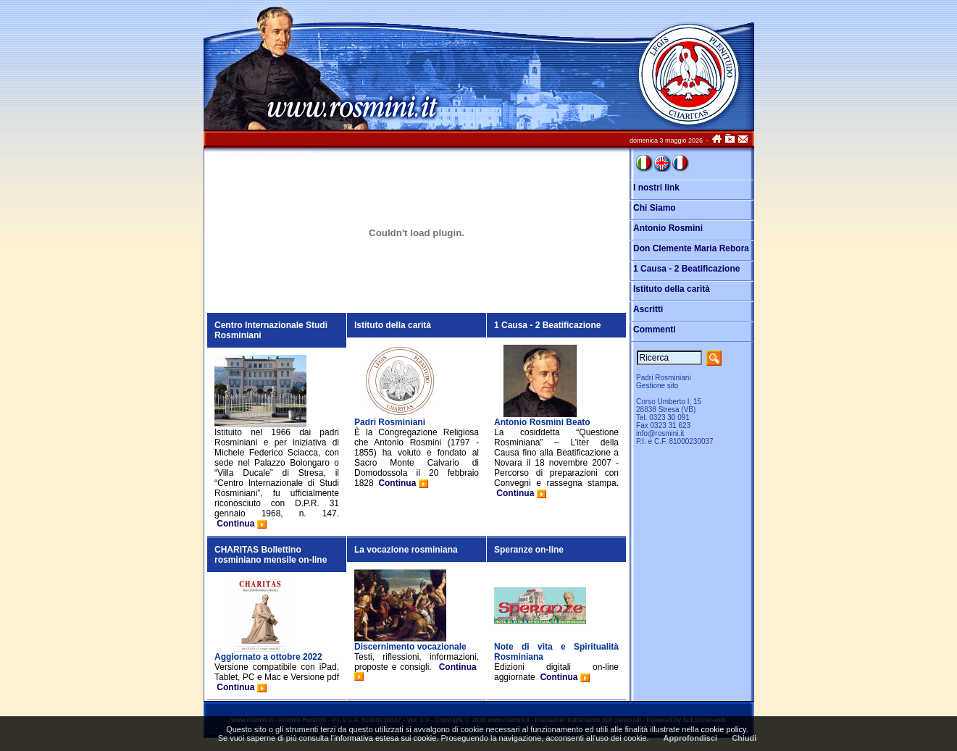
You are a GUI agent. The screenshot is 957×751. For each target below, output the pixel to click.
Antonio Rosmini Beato (542, 422)
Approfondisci (691, 738)
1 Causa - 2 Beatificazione (547, 325)
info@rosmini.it (660, 433)
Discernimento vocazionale (410, 647)
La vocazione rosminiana (406, 550)
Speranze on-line (529, 550)
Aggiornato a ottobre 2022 (268, 657)
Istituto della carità (392, 325)
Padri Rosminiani (389, 422)
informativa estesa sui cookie (385, 738)
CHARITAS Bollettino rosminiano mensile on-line (270, 555)
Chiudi (744, 738)
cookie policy (723, 729)
